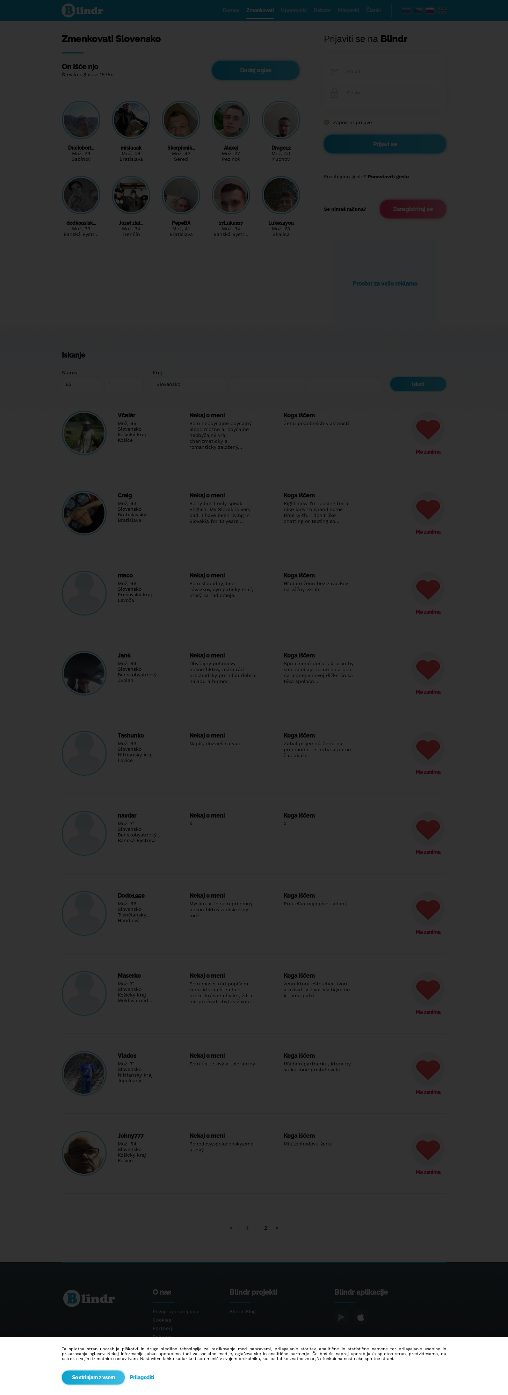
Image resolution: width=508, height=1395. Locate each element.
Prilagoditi (142, 1377)
